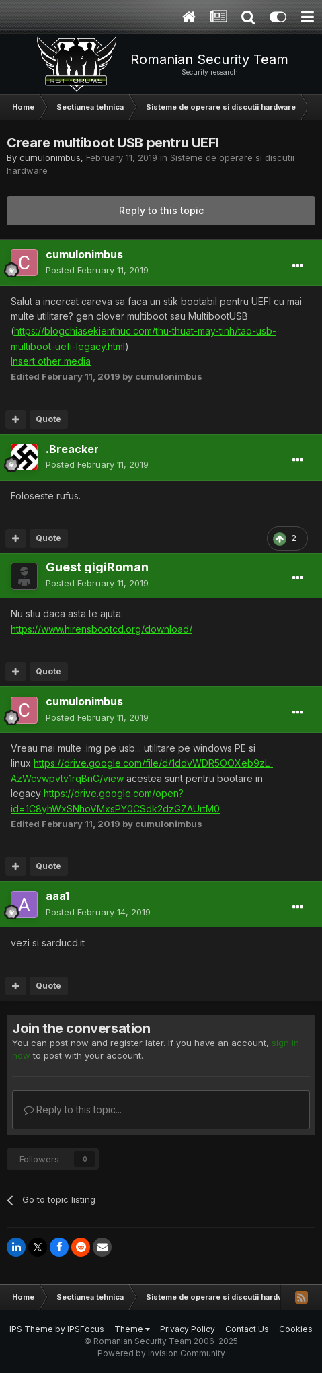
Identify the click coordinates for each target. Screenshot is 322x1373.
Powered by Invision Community (161, 1353)
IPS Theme (31, 1329)
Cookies (296, 1329)
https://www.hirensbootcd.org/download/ (101, 629)
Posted (97, 270)
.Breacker (72, 449)
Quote (48, 419)
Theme (132, 1329)
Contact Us (247, 1329)
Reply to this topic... (73, 1109)
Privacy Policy (187, 1329)
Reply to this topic (161, 210)
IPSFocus (85, 1329)
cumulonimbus (50, 157)
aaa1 (57, 896)
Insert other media (51, 361)
